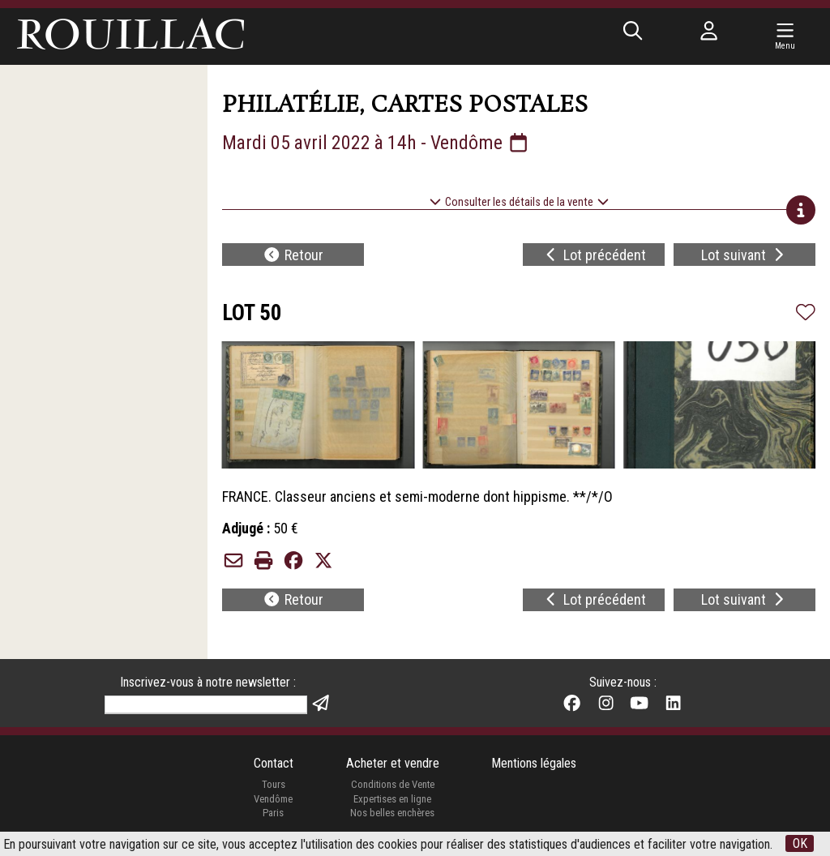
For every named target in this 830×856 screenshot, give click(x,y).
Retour (293, 254)
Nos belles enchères (392, 813)
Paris (273, 813)
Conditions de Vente (392, 784)
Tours (273, 784)
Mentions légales (533, 763)
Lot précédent (594, 254)
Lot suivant (744, 254)
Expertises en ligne (392, 799)
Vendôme (273, 799)
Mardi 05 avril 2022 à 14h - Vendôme (376, 142)
